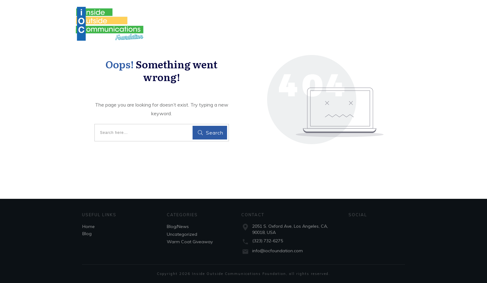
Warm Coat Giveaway (190, 241)
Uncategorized (182, 234)
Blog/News (178, 226)
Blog (87, 233)
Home (88, 226)
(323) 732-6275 (267, 241)
